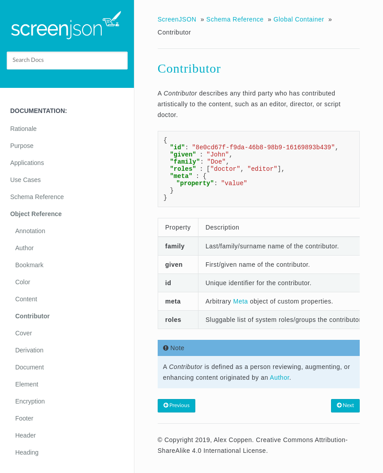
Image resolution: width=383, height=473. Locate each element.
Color (22, 282)
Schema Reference (37, 196)
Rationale (23, 128)
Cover (23, 333)
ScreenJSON (177, 19)
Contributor (32, 316)
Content (26, 299)
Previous (176, 405)
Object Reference (36, 213)
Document (29, 367)
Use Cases (25, 179)
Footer (24, 418)
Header (25, 435)
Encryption (30, 401)
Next (345, 405)
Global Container (299, 19)
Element (26, 384)
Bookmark (29, 265)
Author (24, 248)
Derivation (29, 350)
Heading (27, 452)
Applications (27, 162)
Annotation (30, 230)
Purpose (22, 145)
